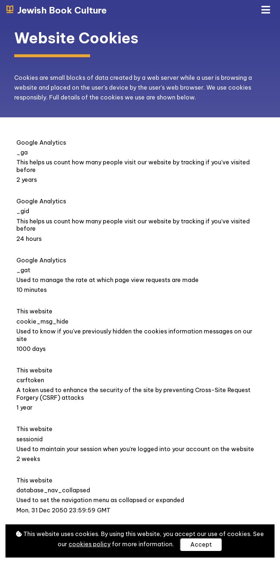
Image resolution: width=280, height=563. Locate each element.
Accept (201, 544)
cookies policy (89, 544)
